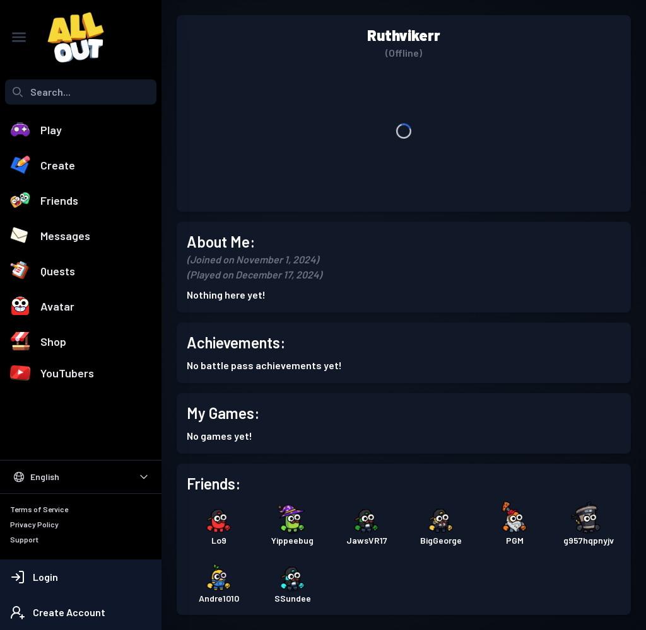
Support (24, 539)
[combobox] (80, 92)
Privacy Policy (34, 524)
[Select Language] (80, 477)
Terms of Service (39, 509)
